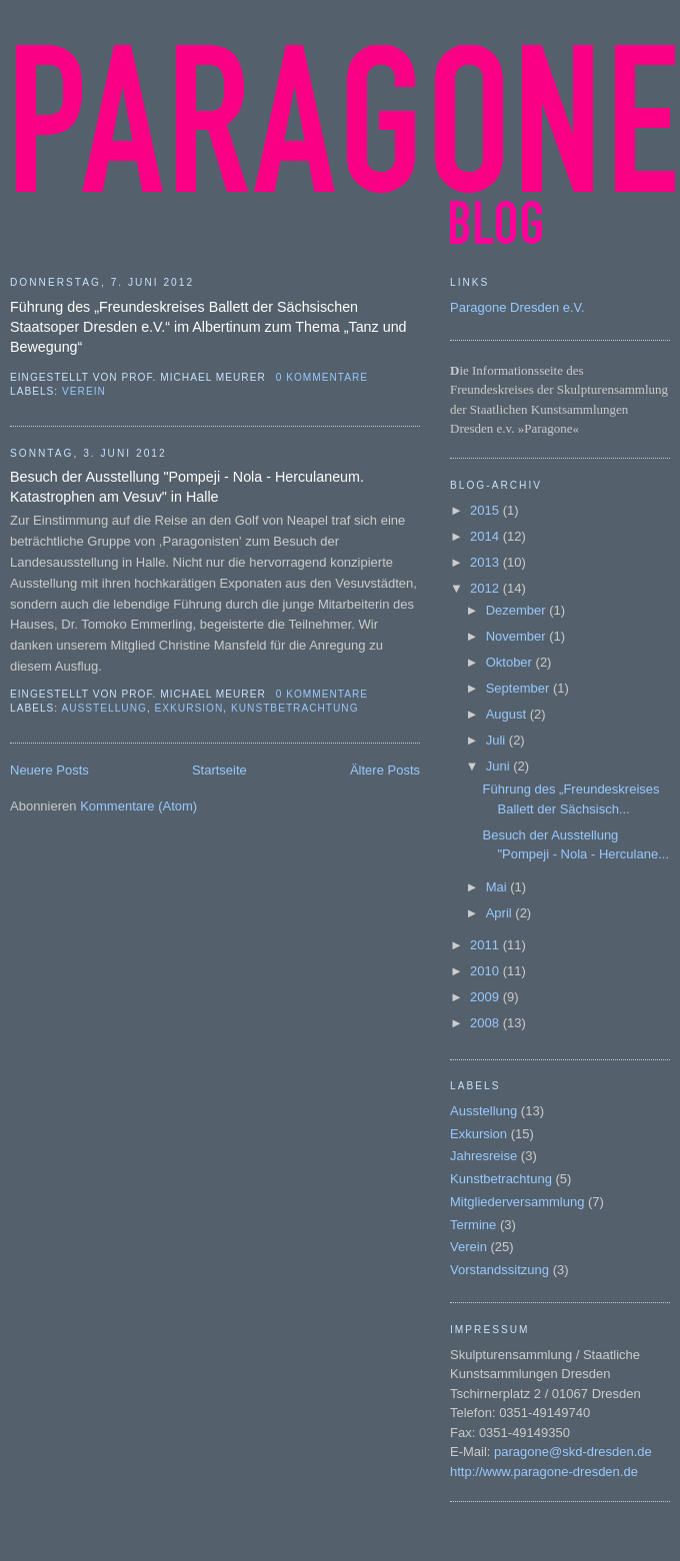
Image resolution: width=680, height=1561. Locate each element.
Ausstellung (103, 708)
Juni (499, 766)
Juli (497, 740)
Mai (498, 886)
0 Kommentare (322, 377)
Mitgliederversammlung (517, 1201)
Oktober (511, 662)
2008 (486, 1022)
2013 (486, 562)
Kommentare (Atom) (138, 805)
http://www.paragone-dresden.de (544, 1471)
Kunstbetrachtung (295, 708)
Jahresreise (483, 1155)
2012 (486, 588)
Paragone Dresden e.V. (517, 307)
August (508, 714)
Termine (473, 1224)
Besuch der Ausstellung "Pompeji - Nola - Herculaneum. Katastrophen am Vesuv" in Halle (187, 487)
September (519, 688)
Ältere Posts (385, 770)
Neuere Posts (49, 770)
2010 (486, 970)
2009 (486, 996)
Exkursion (189, 708)
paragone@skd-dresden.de (573, 1451)
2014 (486, 536)
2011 (486, 944)
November (518, 636)
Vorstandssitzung (499, 1269)
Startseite (219, 770)
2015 (486, 510)
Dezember (518, 610)
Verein (84, 391)
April (501, 912)
